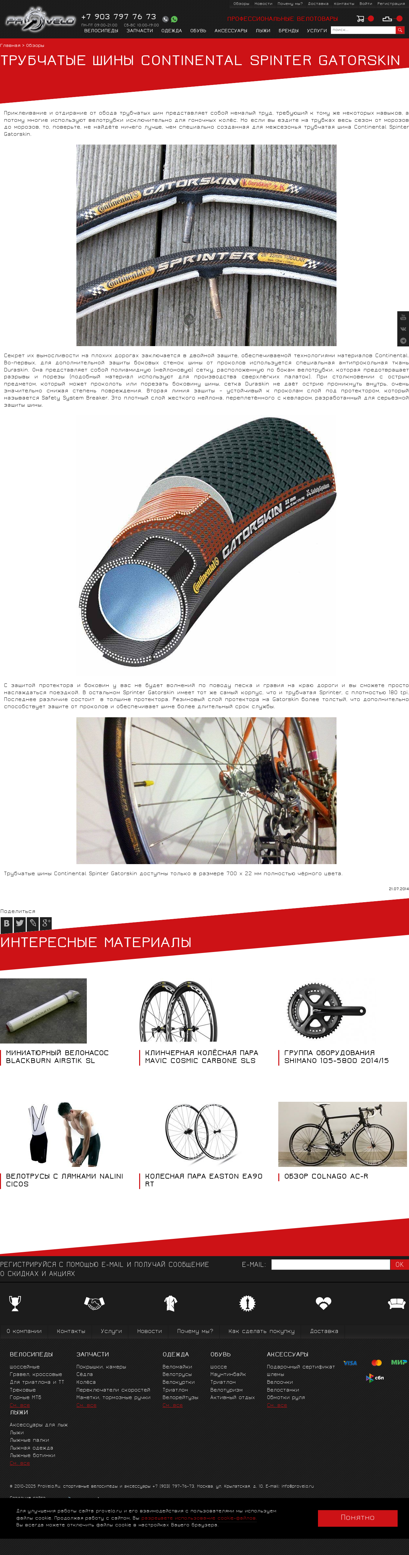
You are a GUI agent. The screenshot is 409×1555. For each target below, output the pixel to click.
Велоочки (280, 1382)
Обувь (198, 31)
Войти (366, 4)
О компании (24, 1332)
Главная (10, 46)
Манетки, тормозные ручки (113, 1397)
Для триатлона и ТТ (37, 1382)
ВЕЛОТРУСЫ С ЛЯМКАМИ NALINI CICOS (64, 1181)
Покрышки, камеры (101, 1367)
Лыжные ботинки (32, 1455)
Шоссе (218, 1367)
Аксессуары (231, 31)
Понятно (358, 1518)
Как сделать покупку (262, 1332)
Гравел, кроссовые (36, 1374)
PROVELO (41, 20)
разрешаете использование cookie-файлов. (199, 1518)
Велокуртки (179, 1382)
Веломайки (177, 1367)
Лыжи (263, 31)
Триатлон (175, 1390)
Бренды (289, 31)
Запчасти (139, 31)
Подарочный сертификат (301, 1367)
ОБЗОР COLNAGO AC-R (326, 1177)
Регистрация (391, 4)
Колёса (86, 1382)
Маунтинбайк (228, 1374)
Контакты (344, 4)
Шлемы (275, 1374)
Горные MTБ (25, 1397)
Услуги (317, 31)
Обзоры (241, 4)
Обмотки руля (286, 1397)
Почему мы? (290, 4)
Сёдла (84, 1374)
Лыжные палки (29, 1440)
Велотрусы (177, 1374)
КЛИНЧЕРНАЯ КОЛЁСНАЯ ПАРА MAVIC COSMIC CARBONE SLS (201, 1058)
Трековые (23, 1390)
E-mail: (254, 1265)
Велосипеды (101, 31)
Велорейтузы (180, 1397)
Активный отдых (232, 1397)
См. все (20, 1405)
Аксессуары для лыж (39, 1425)
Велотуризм (226, 1390)
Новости (263, 4)
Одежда (171, 31)
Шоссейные (25, 1367)
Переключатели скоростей (113, 1390)
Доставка (318, 4)
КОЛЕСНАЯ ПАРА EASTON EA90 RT (204, 1181)
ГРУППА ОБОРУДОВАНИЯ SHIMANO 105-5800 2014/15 (336, 1058)
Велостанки (283, 1390)
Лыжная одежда (31, 1448)
